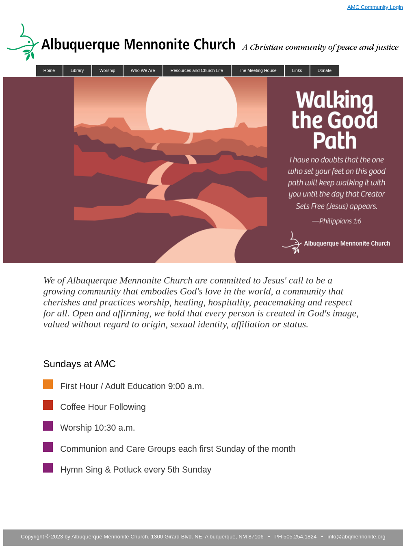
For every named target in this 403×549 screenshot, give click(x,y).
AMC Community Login (375, 7)
